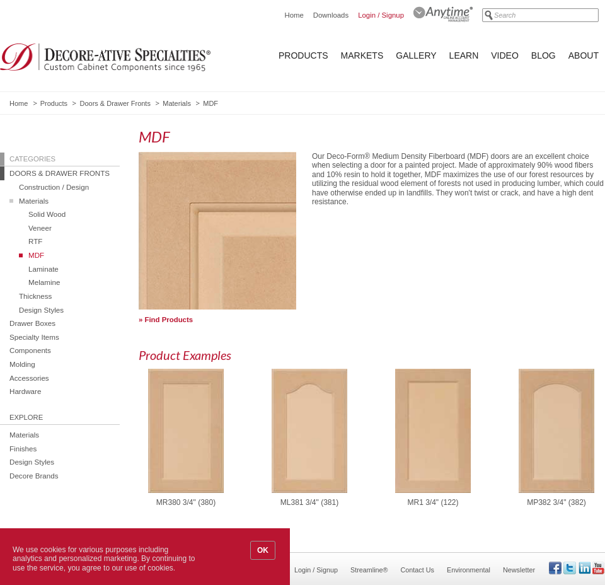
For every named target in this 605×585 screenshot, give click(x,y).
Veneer (40, 228)
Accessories (29, 378)
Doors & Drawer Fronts (114, 103)
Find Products (169, 319)
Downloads (331, 15)
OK (262, 550)
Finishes (23, 448)
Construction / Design (54, 187)
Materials (177, 103)
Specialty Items (34, 337)
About (583, 55)
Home (293, 15)
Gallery (416, 55)
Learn (464, 55)
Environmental (468, 570)
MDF (36, 255)
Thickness (35, 296)
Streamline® (369, 570)
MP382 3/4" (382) (556, 503)
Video (505, 55)
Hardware (25, 391)
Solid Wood (47, 214)
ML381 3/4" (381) (309, 503)
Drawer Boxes (32, 323)
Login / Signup (381, 15)
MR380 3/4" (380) (186, 503)
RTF (35, 241)
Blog (543, 55)
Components (30, 350)
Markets (362, 55)
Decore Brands (34, 476)
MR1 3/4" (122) (433, 503)
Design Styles (41, 310)
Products (303, 55)
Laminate (43, 269)
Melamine (44, 282)
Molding (22, 364)
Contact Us (417, 570)
